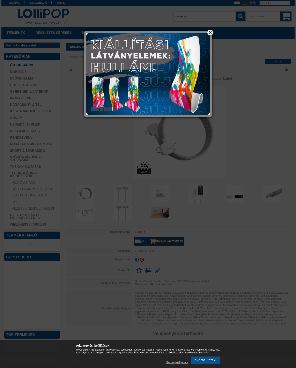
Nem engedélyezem (177, 362)
